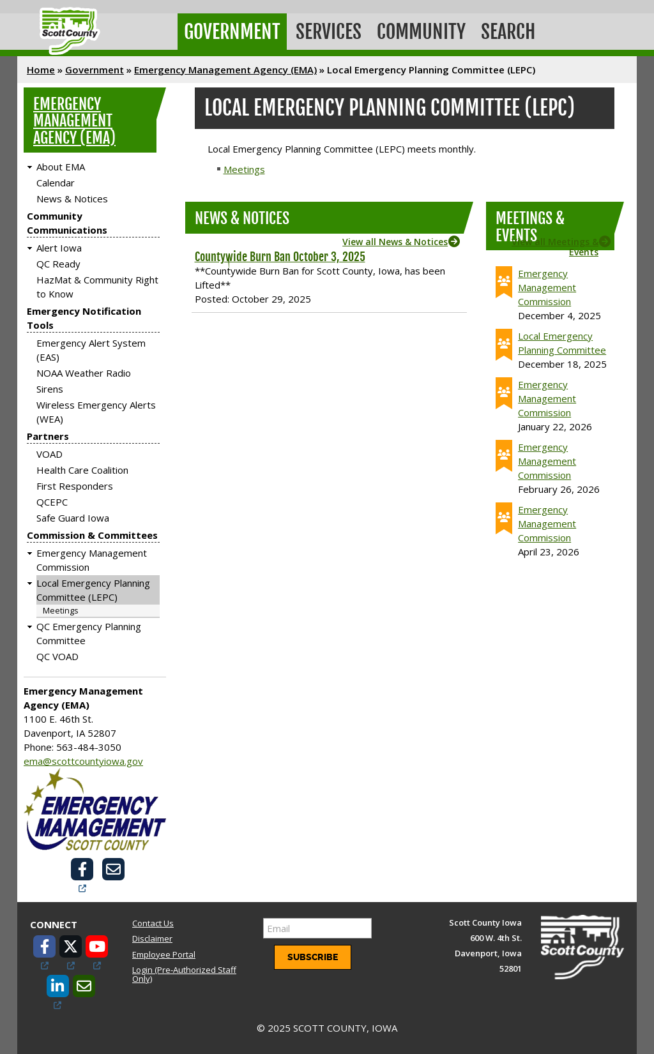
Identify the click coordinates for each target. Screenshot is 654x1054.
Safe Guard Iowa (72, 517)
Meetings (60, 610)
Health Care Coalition (82, 469)
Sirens (49, 388)
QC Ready (58, 263)
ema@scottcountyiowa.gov (83, 761)
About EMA (60, 166)
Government (232, 31)
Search (508, 31)
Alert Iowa (59, 247)
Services (328, 31)
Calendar (55, 182)
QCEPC (52, 501)
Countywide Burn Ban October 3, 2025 (280, 257)
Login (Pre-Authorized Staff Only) (184, 974)
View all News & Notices (395, 242)
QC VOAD (57, 656)
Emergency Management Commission (547, 287)
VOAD (49, 454)
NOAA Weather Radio (83, 372)
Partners (48, 436)
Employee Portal (163, 954)
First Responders (74, 485)
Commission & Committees (92, 535)
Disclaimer (152, 938)
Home (41, 69)
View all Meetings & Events (555, 246)
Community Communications (67, 222)
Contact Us (153, 923)
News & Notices (72, 198)
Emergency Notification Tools (84, 318)
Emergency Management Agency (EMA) (225, 69)
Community (421, 31)
